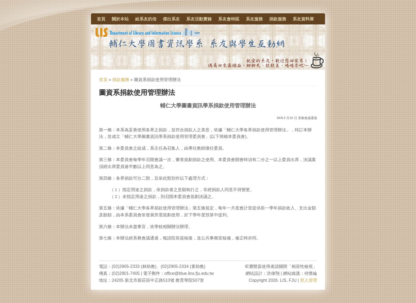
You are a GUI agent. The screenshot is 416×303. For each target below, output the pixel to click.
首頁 (101, 19)
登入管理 (308, 280)
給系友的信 (145, 19)
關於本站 (120, 19)
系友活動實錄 (199, 19)
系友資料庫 (303, 19)
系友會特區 (228, 19)
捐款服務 (277, 19)
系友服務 (254, 19)
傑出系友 (171, 19)
